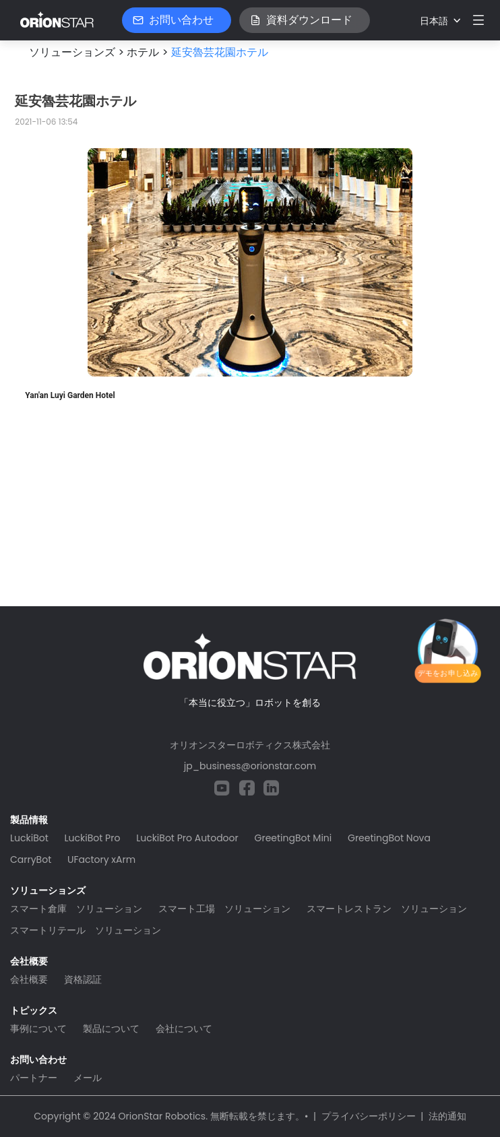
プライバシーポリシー (368, 1116)
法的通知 (447, 1116)
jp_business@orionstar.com (250, 766)
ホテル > (147, 52)
